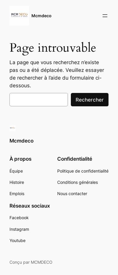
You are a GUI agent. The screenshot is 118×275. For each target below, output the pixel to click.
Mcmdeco (41, 15)
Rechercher (90, 100)
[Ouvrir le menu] (105, 15)
